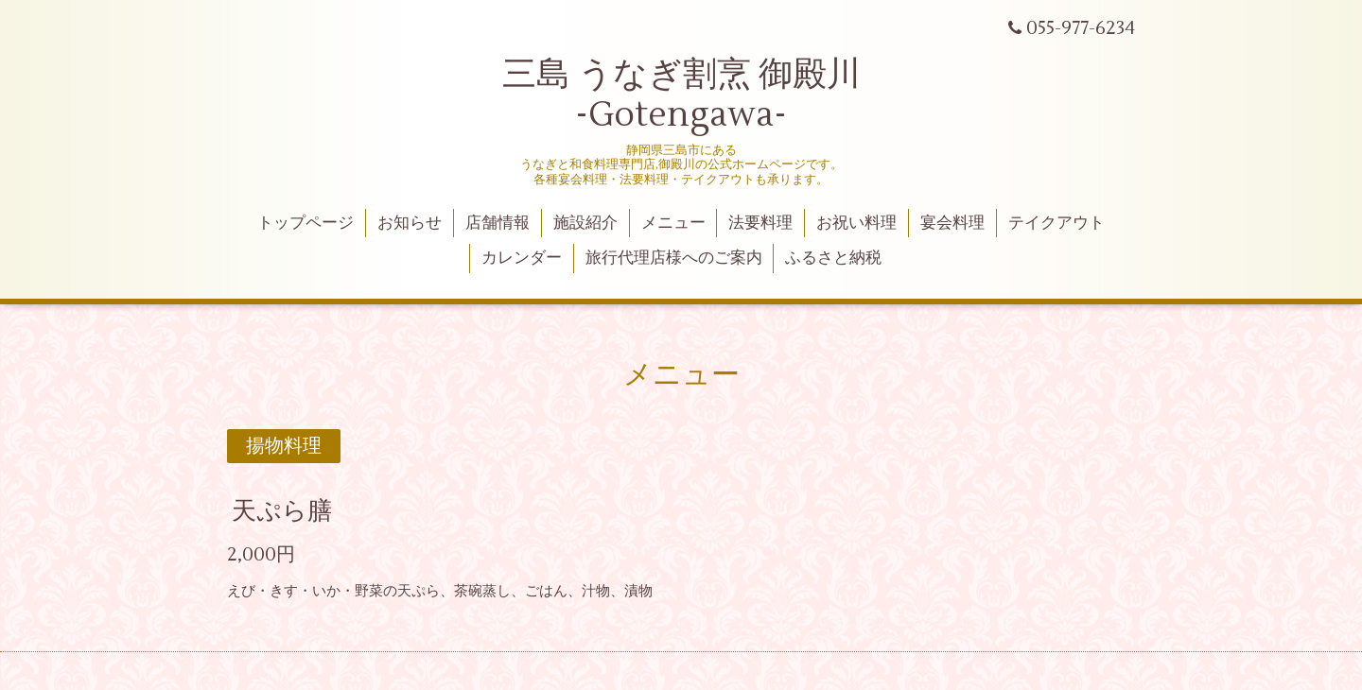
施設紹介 (585, 223)
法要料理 (760, 223)
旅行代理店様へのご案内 (673, 258)
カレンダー (521, 258)
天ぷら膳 (282, 511)
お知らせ (409, 223)
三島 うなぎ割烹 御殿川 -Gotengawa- (681, 95)
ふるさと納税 (833, 258)
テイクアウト (1056, 223)
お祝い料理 (856, 223)
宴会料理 (952, 223)
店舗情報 (497, 223)
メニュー (673, 223)
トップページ (305, 223)
